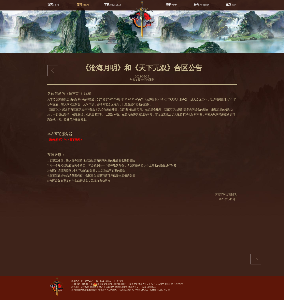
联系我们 (75, 287)
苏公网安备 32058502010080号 (110, 285)
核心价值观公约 (106, 287)
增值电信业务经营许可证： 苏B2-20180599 (135, 287)
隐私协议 (94, 287)
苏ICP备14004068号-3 (81, 284)
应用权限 (85, 287)
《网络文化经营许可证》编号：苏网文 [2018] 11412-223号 (155, 284)
